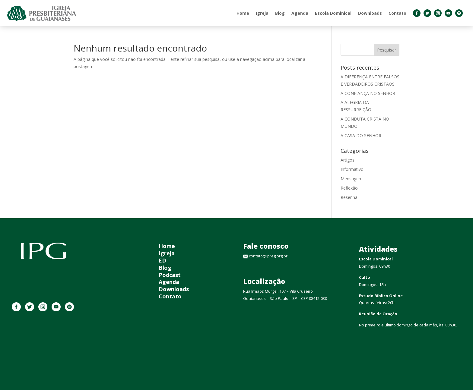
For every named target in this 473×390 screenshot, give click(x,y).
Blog (280, 13)
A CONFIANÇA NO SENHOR (368, 93)
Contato (397, 13)
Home (243, 13)
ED (162, 260)
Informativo (352, 169)
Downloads (370, 13)
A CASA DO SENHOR (361, 135)
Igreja (262, 13)
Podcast (170, 274)
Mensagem (352, 178)
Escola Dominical (333, 13)
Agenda (299, 13)
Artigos (347, 160)
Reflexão (349, 188)
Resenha (349, 197)
